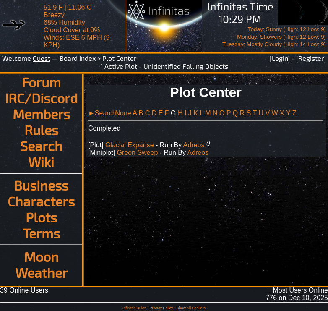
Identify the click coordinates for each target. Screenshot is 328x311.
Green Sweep (137, 152)
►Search (102, 113)
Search (41, 146)
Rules (41, 130)
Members (41, 114)
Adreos (194, 145)
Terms (41, 233)
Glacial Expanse (129, 145)
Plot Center (119, 58)
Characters (41, 201)
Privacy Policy (161, 308)
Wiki (41, 162)
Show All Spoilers (191, 308)
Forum (41, 82)
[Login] (280, 58)
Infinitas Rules (134, 308)
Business (41, 185)
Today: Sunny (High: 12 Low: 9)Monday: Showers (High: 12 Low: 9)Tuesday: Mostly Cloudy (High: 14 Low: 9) (274, 36)
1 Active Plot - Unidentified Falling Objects (164, 66)
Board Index (78, 58)
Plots (41, 217)
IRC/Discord (41, 98)
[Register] (311, 58)
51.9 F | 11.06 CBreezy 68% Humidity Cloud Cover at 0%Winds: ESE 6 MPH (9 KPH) (76, 26)
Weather (41, 272)
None (123, 113)
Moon (41, 256)
